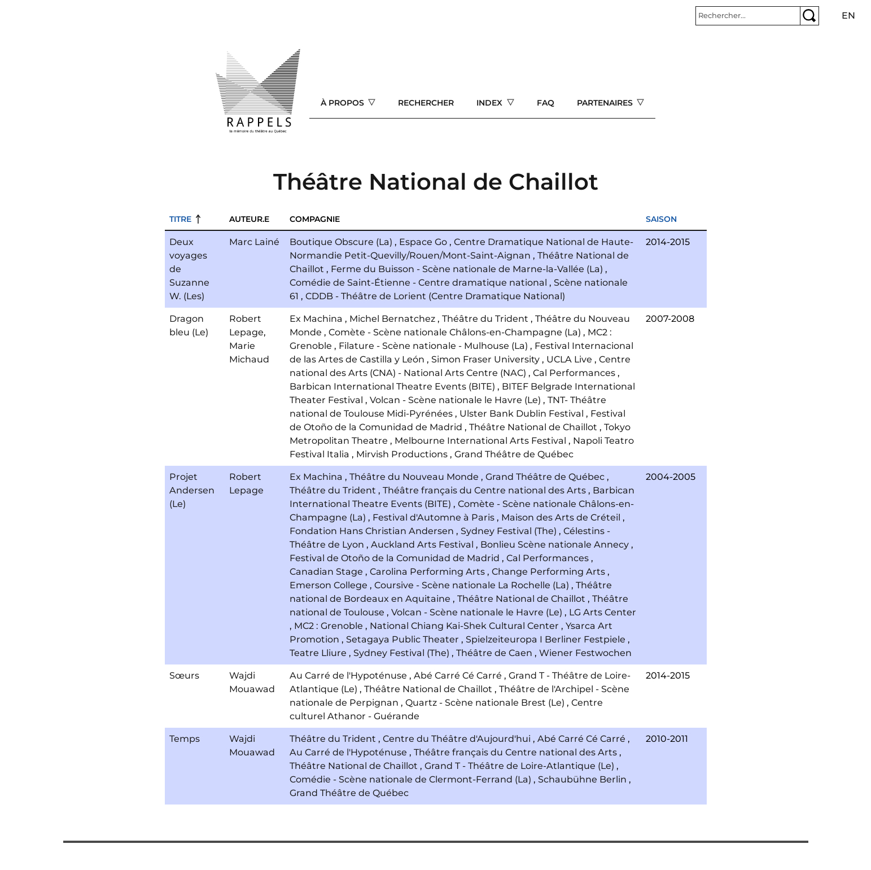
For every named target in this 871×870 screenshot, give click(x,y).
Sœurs (184, 675)
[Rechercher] (747, 15)
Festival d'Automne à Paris (433, 517)
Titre (180, 219)
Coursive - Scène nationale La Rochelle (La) (471, 585)
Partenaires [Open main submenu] (606, 103)
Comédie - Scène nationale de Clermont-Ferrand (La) (410, 779)
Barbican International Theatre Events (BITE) (392, 386)
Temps (184, 738)
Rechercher (426, 103)
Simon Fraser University (485, 359)
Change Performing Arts (548, 571)
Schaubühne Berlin (582, 779)
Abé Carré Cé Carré (458, 675)
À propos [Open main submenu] (343, 103)
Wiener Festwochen (585, 653)
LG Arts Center (602, 612)
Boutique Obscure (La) (341, 242)
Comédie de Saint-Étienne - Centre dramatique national (418, 282)
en (848, 15)
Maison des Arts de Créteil (560, 517)
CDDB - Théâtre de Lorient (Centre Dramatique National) (435, 296)
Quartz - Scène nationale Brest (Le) (484, 702)
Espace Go (423, 242)
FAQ (545, 103)
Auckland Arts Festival (422, 544)
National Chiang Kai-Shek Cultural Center (464, 625)
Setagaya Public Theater (402, 639)
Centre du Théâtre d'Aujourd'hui (457, 738)
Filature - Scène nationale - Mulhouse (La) (433, 345)
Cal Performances (574, 373)
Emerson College (328, 585)
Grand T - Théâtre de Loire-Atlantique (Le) (519, 765)
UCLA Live (569, 359)
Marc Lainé (254, 242)
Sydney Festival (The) (509, 531)
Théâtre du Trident (485, 318)
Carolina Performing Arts (427, 571)
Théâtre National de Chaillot (533, 427)
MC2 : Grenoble (328, 625)
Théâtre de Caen (494, 653)
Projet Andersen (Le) (192, 490)
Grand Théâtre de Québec (514, 454)
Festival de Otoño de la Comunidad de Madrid (395, 558)
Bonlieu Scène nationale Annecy (554, 544)
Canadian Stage (326, 571)
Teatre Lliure (318, 653)
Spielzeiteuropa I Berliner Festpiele (545, 639)
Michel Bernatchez (392, 318)
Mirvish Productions (402, 454)
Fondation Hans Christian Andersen (372, 531)
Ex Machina (316, 318)
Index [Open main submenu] (490, 103)
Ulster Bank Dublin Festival (521, 413)
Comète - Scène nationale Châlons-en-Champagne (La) (455, 332)
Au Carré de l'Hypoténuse (348, 675)
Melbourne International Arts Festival (480, 440)
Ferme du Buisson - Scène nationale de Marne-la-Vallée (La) (467, 269)
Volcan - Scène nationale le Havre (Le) (455, 400)
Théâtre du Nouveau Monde (414, 476)
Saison (661, 219)
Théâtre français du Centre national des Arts (484, 490)
